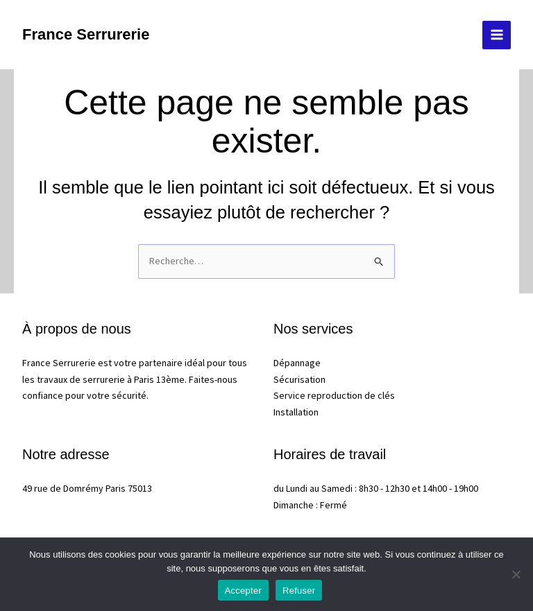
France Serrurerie (85, 34)
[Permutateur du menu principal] (496, 35)
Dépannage (297, 362)
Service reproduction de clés (334, 395)
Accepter (243, 590)
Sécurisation (299, 379)
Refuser (298, 590)
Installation (296, 412)
